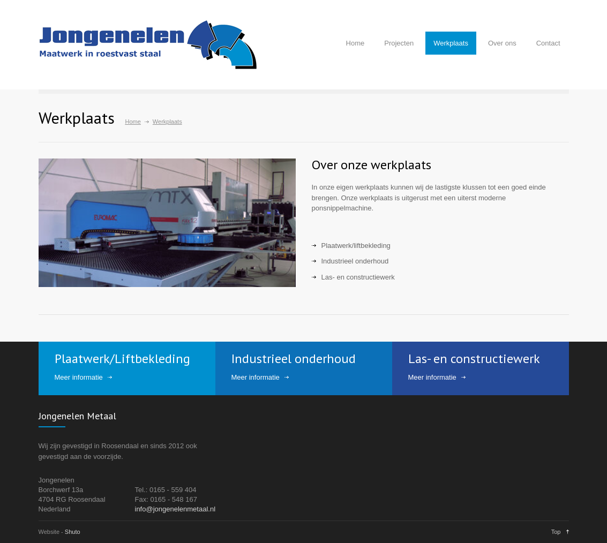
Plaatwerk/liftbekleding (356, 246)
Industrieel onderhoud (355, 261)
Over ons (502, 43)
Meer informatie (79, 377)
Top (556, 532)
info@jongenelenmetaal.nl (175, 509)
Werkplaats (450, 43)
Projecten (399, 43)
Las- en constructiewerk (358, 277)
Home (355, 43)
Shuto (72, 532)
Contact (548, 43)
